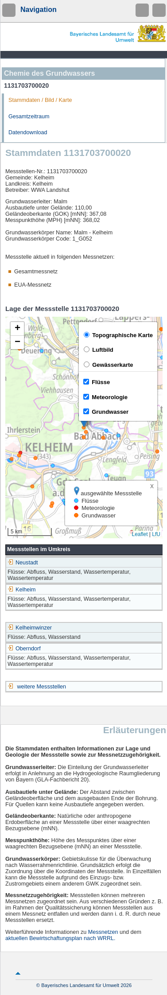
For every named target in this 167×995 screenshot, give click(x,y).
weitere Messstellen (41, 687)
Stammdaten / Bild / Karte (40, 100)
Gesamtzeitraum (28, 116)
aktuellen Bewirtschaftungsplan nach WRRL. (60, 938)
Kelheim (22, 590)
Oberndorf (24, 648)
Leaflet (140, 534)
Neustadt (23, 563)
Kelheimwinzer (30, 628)
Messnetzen (103, 932)
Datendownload (27, 132)
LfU (156, 534)
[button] (17, 329)
